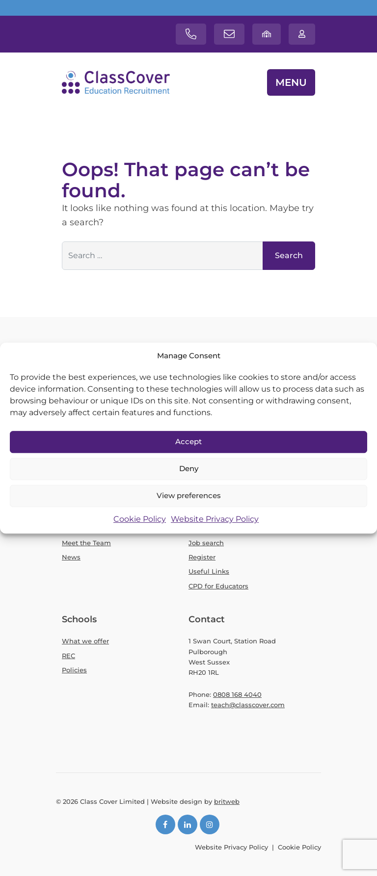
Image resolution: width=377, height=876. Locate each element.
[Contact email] (229, 34)
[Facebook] (165, 824)
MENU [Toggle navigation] (291, 82)
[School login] (266, 34)
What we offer (85, 641)
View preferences (189, 496)
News (71, 557)
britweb (227, 801)
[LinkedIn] (187, 824)
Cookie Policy (139, 519)
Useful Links (208, 571)
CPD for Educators (218, 586)
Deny (188, 469)
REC (68, 656)
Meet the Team (86, 543)
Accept (188, 442)
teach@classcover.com (248, 705)
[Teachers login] (302, 34)
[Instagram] (209, 824)
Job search (206, 543)
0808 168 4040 (237, 694)
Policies (74, 670)
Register (201, 557)
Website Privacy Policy (215, 519)
